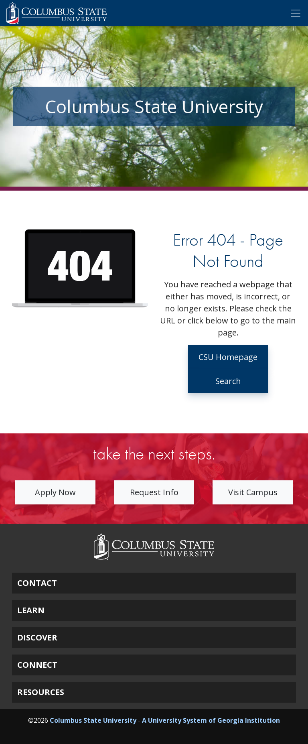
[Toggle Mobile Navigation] (296, 13)
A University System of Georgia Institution (211, 720)
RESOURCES (40, 692)
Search (228, 381)
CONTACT (37, 582)
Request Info (154, 492)
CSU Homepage (228, 357)
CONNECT (37, 664)
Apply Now (55, 492)
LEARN (31, 610)
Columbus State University (93, 720)
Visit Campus (253, 492)
